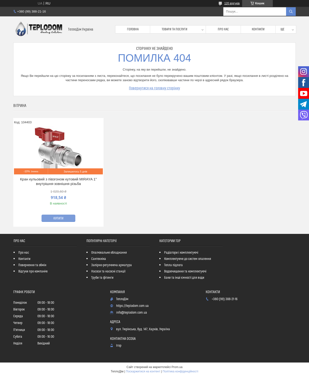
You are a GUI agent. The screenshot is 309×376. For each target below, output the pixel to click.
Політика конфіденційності (180, 371)
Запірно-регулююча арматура (111, 265)
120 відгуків (232, 3)
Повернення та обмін (32, 265)
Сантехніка (98, 259)
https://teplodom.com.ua (132, 306)
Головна (133, 29)
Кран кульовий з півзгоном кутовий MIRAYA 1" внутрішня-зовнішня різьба (58, 181)
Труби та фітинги (102, 278)
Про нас (223, 29)
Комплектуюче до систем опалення (187, 259)
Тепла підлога (173, 265)
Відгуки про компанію (33, 271)
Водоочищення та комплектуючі (185, 271)
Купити (58, 218)
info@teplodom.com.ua (131, 313)
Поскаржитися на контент (143, 371)
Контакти (258, 29)
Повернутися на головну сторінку (154, 88)
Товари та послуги (174, 29)
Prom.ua (177, 367)
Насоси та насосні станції (108, 271)
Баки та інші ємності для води (184, 278)
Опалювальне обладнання (109, 253)
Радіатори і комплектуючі (181, 253)
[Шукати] (291, 11)
